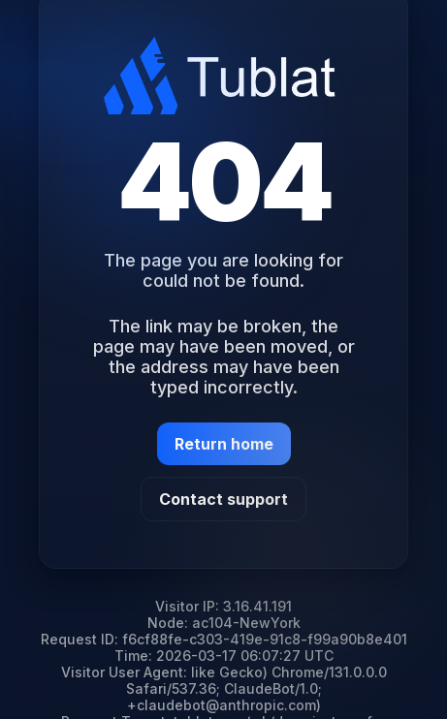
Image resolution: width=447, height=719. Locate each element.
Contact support (223, 499)
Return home (224, 443)
